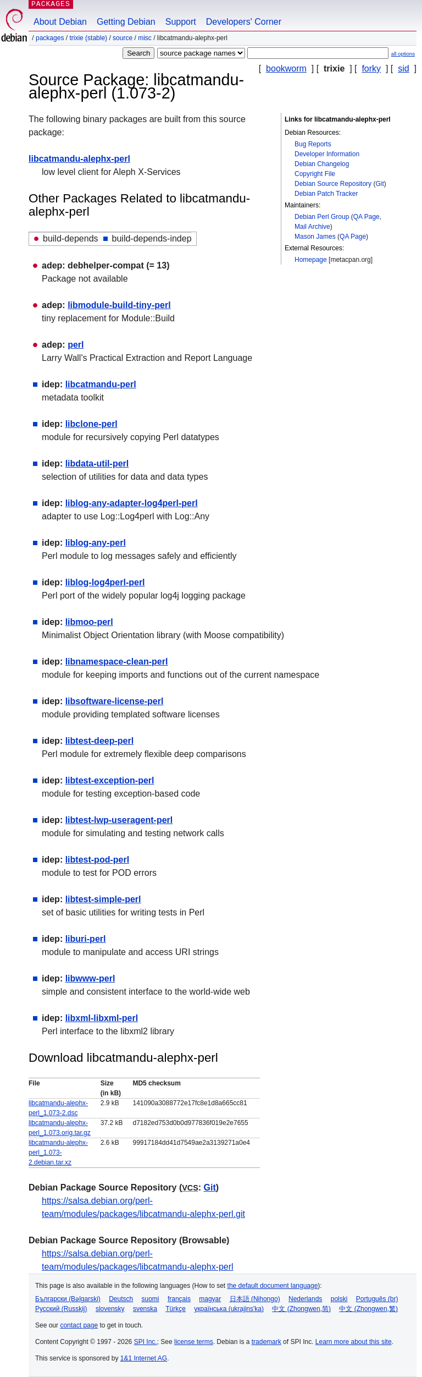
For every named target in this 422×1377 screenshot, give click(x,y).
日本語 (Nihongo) (255, 1299)
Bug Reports (313, 144)
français (179, 1299)
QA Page (366, 217)
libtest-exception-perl (109, 780)
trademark (266, 1342)
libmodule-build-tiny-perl (119, 305)
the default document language (272, 1286)
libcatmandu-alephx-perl (79, 158)
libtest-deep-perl (99, 740)
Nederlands (305, 1299)
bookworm (286, 68)
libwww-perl (90, 978)
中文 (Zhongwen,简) (301, 1309)
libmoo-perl (89, 622)
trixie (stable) (88, 38)
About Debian (60, 21)
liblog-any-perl (95, 542)
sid (403, 68)
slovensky (110, 1309)
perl (76, 344)
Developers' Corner (243, 21)
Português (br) (377, 1299)
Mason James (315, 236)
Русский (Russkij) (61, 1309)
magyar (210, 1299)
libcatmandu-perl (100, 384)
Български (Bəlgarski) (68, 1299)
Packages (50, 38)
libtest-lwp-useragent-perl (119, 820)
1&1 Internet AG (143, 1358)
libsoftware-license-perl (114, 701)
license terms (193, 1342)
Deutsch (121, 1299)
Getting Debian (126, 21)
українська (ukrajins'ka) (229, 1309)
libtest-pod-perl (97, 859)
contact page (79, 1325)
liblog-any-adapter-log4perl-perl (131, 503)
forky (371, 68)
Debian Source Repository (333, 184)
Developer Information (327, 154)
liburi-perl (85, 938)
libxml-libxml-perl (101, 1018)
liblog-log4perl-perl (105, 582)
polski (339, 1299)
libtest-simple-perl (103, 899)
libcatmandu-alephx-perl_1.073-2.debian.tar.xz (58, 1152)
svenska (145, 1309)
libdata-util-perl (97, 463)
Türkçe (175, 1309)
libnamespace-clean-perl (116, 661)
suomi (150, 1299)
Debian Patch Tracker (326, 194)
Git (379, 184)
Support (180, 21)
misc (145, 38)
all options (403, 54)
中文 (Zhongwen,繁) (368, 1309)
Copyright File (315, 174)
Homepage (311, 260)
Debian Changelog (322, 164)
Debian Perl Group (322, 217)
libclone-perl (91, 424)
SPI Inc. (145, 1342)
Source (122, 38)
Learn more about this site (353, 1342)
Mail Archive (312, 227)
